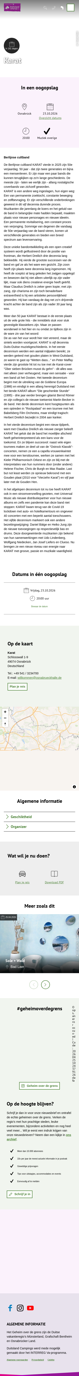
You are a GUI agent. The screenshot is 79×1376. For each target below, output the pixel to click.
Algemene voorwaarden (17, 1359)
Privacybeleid (38, 1359)
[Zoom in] (5, 712)
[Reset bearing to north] (5, 724)
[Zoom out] (5, 718)
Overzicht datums (50, 118)
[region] (39, 749)
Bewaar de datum (39, 606)
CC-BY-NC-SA (77, 947)
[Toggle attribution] (74, 786)
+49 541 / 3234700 (26, 673)
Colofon (51, 1359)
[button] (17, 687)
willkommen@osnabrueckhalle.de (39, 677)
